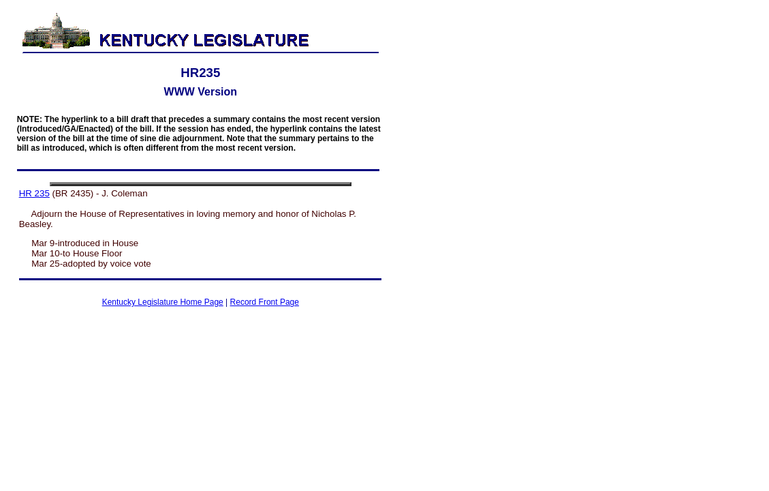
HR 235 (34, 193)
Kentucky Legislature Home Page (162, 302)
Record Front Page (264, 302)
